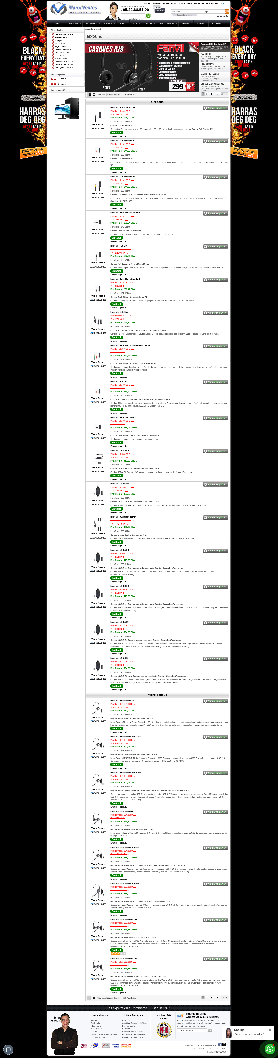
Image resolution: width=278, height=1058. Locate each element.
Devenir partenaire (63, 49)
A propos (58, 40)
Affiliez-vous (60, 43)
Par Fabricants (128, 1026)
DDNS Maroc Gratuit (64, 64)
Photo (122, 23)
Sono (135, 23)
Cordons (157, 102)
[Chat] (8, 1050)
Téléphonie (73, 23)
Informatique (91, 23)
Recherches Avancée (64, 61)
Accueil (88, 29)
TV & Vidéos (55, 23)
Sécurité (148, 23)
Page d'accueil (61, 46)
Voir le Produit (98, 124)
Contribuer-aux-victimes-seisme (132, 1038)
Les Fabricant (61, 55)
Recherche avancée (184, 15)
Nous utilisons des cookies (133, 1032)
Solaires (200, 23)
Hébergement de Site (64, 68)
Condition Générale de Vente (134, 1023)
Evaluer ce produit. (118, 136)
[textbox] (185, 11)
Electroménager (167, 23)
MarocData (220, 1051)
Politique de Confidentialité (133, 1034)
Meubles (185, 23)
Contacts (126, 1029)
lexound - (122, 107)
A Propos (126, 1020)
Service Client (61, 58)
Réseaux (108, 23)
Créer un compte (62, 52)
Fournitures (217, 23)
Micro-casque (157, 695)
